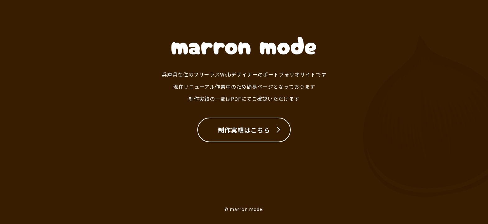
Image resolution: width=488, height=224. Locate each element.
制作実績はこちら (244, 129)
